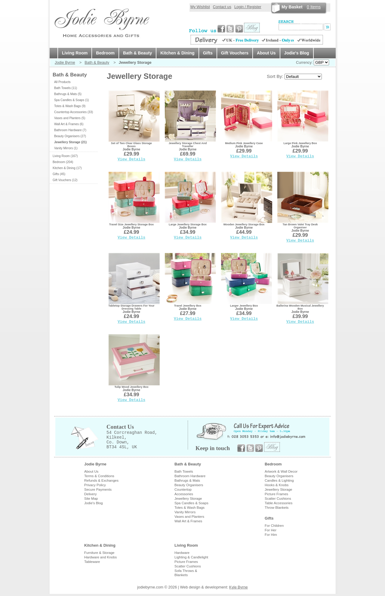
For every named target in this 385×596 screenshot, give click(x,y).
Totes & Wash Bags (189, 507)
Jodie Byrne (65, 62)
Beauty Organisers (188, 485)
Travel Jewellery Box (188, 305)
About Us (266, 53)
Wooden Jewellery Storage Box (244, 224)
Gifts (208, 53)
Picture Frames (276, 494)
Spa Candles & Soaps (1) (71, 100)
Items (314, 7)
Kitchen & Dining (177, 53)
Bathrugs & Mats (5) (68, 94)
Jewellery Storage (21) (70, 142)
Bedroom (105, 53)
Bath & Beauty (137, 53)
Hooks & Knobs (276, 485)
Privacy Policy (95, 485)
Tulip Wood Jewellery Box (131, 386)
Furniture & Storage (99, 552)
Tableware (92, 562)
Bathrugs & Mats (187, 480)
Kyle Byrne (238, 587)
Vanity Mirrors (185, 512)
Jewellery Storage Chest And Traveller (188, 145)
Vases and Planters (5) (69, 118)
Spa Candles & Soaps (191, 503)
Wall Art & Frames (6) (68, 124)
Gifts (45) (59, 174)
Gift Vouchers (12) (65, 180)
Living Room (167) (65, 156)
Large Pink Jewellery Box (300, 143)
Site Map (91, 498)
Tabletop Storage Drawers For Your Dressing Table (131, 307)
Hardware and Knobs (100, 557)
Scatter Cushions (278, 498)
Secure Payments (98, 489)
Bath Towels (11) (65, 88)
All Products (62, 82)
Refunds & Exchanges (101, 480)
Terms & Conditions (99, 476)
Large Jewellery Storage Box (188, 224)
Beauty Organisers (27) (70, 136)
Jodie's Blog (296, 53)
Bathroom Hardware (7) (70, 130)
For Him (271, 534)
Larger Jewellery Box (244, 305)
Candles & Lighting (279, 480)
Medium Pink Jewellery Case (244, 143)
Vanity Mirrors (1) (66, 148)
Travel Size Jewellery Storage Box (131, 224)
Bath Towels (183, 471)
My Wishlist (200, 7)
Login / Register (247, 7)
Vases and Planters (189, 516)
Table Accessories (278, 503)
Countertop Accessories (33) (73, 112)
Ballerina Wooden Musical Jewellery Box (300, 307)
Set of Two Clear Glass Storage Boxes (131, 145)
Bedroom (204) (63, 162)
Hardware (181, 552)
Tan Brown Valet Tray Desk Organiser (300, 226)
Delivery (90, 494)
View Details (131, 159)
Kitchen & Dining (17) (67, 168)
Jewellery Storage (188, 498)
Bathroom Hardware (189, 476)
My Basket (292, 7)
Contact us (222, 7)
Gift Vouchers (234, 53)
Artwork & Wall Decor (281, 471)
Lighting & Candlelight (191, 557)
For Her (270, 530)
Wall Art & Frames (188, 521)
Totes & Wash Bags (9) (69, 106)
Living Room (75, 53)
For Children (274, 525)
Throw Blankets (276, 507)
